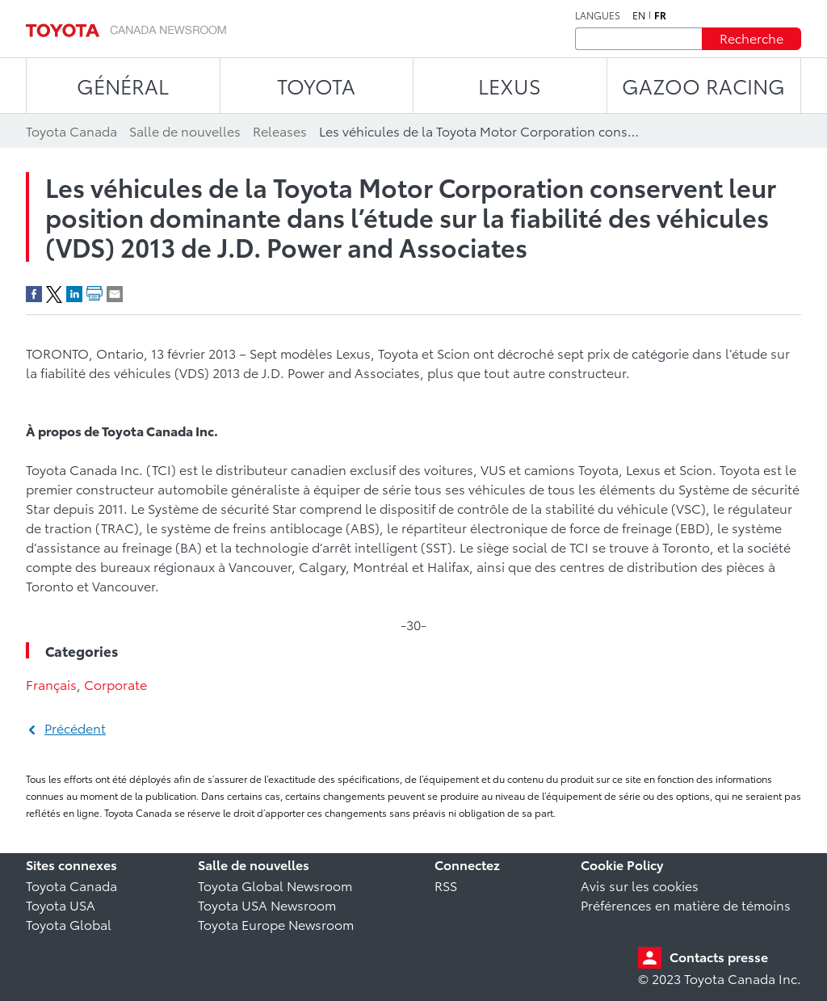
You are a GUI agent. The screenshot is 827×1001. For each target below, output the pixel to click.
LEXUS (509, 85)
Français (51, 684)
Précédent (75, 727)
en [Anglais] (638, 15)
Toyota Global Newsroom (275, 885)
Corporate (115, 684)
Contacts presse (719, 956)
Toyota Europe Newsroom (276, 924)
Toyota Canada (71, 885)
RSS (445, 885)
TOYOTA (316, 85)
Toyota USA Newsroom (267, 904)
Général (123, 85)
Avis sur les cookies (640, 885)
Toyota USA (60, 904)
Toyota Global (68, 924)
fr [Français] (660, 15)
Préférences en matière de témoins (686, 904)
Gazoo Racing (703, 85)
